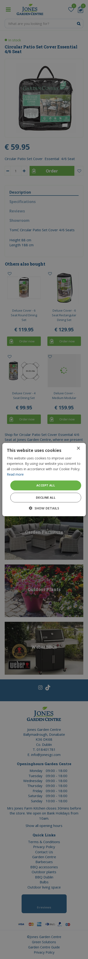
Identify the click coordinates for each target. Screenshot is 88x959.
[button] (44, 508)
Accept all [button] (45, 485)
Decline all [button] (45, 497)
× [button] (78, 448)
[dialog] (44, 479)
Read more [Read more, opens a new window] (15, 474)
